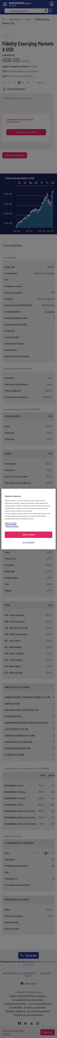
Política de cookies (10, 524)
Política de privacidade (11, 527)
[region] (28, 519)
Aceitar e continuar (28, 535)
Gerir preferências (28, 542)
